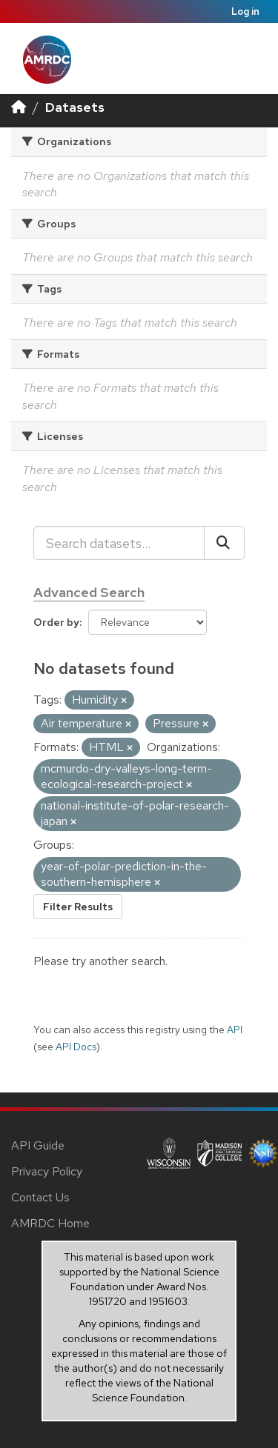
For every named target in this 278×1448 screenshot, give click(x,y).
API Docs (76, 1046)
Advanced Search (89, 592)
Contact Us (40, 1197)
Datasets (75, 107)
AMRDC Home (50, 1223)
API (234, 1029)
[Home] (18, 107)
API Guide (37, 1145)
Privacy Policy (46, 1171)
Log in (245, 11)
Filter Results (78, 906)
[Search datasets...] (119, 543)
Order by (56, 622)
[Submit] (224, 543)
